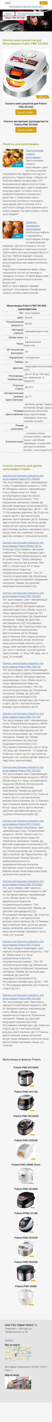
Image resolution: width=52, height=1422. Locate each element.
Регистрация (15, 6)
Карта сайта (37, 6)
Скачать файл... (26, 112)
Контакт (9, 1340)
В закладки (26, 6)
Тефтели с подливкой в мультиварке (33, 225)
